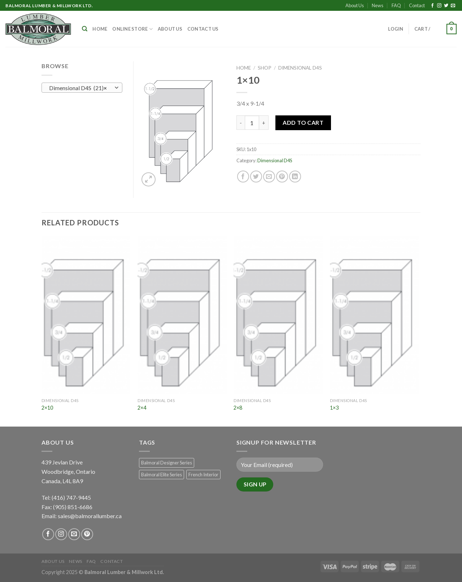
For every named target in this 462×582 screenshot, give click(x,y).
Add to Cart (303, 122)
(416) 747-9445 (72, 497)
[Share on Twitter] (256, 176)
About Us (354, 5)
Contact (417, 5)
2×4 (142, 408)
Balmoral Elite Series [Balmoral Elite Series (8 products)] (161, 474)
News (377, 5)
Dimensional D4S (300, 68)
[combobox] (82, 88)
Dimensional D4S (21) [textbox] (78, 88)
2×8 (238, 408)
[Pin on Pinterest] (282, 176)
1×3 (334, 408)
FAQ (396, 5)
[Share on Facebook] (243, 176)
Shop (264, 68)
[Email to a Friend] (269, 176)
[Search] (84, 29)
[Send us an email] (453, 5)
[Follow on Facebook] (432, 5)
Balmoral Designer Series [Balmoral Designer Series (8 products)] (166, 463)
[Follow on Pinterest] (87, 534)
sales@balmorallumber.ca (90, 515)
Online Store (132, 29)
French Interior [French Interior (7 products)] (203, 474)
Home (99, 29)
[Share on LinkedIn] (295, 176)
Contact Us (203, 29)
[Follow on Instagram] (439, 5)
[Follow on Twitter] (446, 5)
